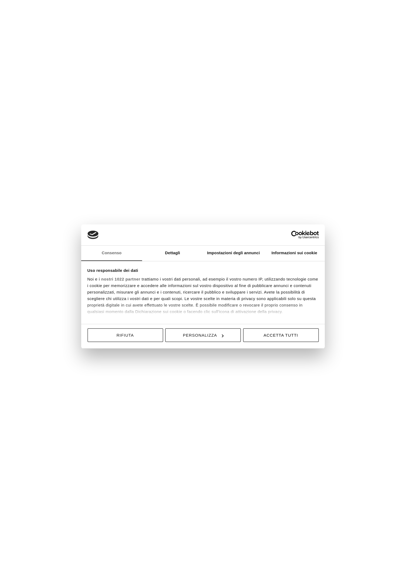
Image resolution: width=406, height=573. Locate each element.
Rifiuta (125, 335)
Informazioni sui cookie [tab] (294, 252)
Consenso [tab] (112, 252)
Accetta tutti (281, 335)
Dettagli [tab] (172, 252)
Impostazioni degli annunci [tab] (233, 252)
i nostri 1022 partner (119, 279)
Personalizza (203, 335)
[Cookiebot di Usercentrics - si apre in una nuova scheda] (295, 235)
